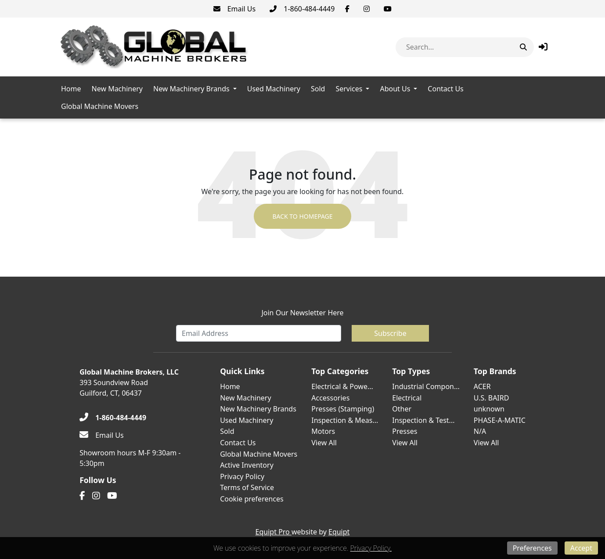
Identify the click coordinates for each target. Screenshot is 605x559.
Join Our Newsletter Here (302, 312)
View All (324, 442)
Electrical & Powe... (342, 386)
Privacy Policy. (371, 548)
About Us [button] (395, 89)
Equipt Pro (274, 532)
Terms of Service (247, 487)
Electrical (406, 398)
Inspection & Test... (423, 420)
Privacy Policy (242, 476)
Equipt (338, 532)
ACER (482, 386)
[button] (543, 47)
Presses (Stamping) (342, 409)
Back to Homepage (302, 216)
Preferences (532, 548)
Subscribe (390, 333)
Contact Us (445, 89)
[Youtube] (388, 9)
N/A (480, 431)
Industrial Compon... (426, 386)
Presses (404, 431)
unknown (489, 409)
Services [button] (348, 89)
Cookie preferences (252, 499)
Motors (323, 431)
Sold (318, 89)
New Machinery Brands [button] (191, 89)
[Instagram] (367, 9)
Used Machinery (273, 89)
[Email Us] (234, 9)
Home (71, 89)
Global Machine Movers (99, 106)
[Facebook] (347, 9)
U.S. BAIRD (491, 398)
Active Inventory (247, 465)
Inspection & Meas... (344, 420)
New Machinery (117, 89)
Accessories (330, 398)
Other (401, 409)
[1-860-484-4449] (302, 9)
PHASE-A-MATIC (500, 420)
